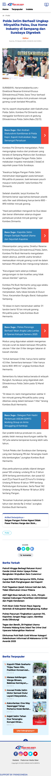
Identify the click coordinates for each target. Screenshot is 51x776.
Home (5, 9)
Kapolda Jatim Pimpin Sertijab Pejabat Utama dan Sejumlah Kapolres (19, 235)
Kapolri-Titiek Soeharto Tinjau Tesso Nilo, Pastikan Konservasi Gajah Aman (18, 667)
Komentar (25, 555)
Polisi (7, 533)
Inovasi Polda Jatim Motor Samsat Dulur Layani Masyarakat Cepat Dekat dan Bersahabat (17, 693)
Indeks (29, 9)
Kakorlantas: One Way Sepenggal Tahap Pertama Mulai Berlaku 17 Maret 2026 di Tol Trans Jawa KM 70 (18, 706)
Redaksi (16, 760)
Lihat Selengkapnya (25, 731)
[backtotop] (25, 741)
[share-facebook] (19, 549)
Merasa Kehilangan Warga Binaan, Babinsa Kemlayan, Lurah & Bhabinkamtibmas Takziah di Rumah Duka (17, 680)
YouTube (37, 755)
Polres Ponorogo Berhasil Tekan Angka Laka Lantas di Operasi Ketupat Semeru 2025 (21, 330)
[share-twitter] (23, 549)
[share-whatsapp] (28, 549)
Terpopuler (17, 9)
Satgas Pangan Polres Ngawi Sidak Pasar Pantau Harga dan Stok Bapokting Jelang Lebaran (23, 522)
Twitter (31, 755)
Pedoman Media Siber (29, 760)
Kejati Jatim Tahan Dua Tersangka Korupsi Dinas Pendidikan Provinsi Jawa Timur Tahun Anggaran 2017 (17, 719)
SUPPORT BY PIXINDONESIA (13, 774)
